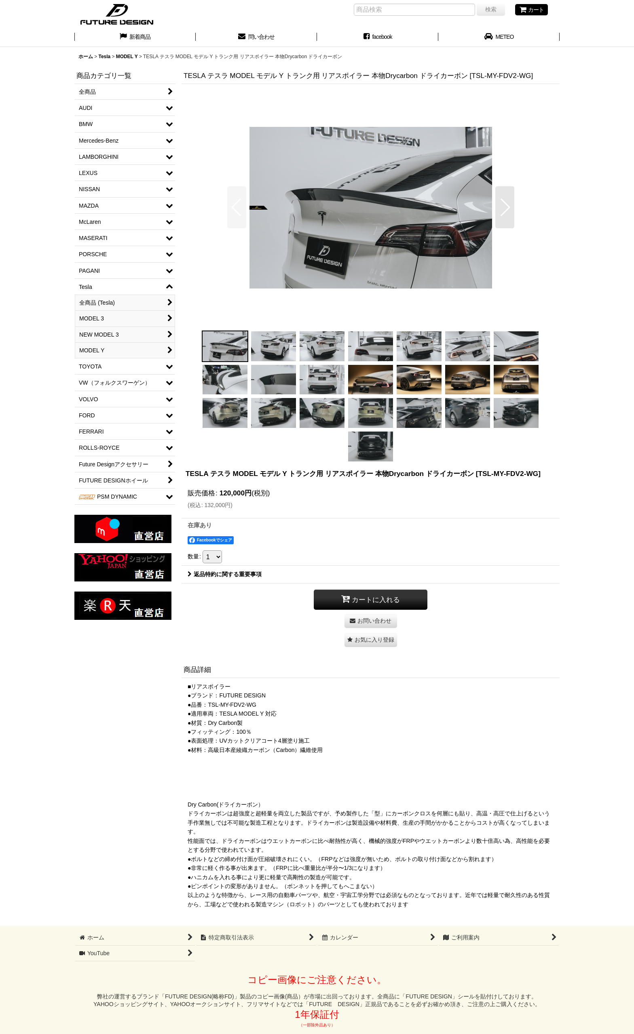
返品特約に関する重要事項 (225, 574)
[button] (236, 207)
